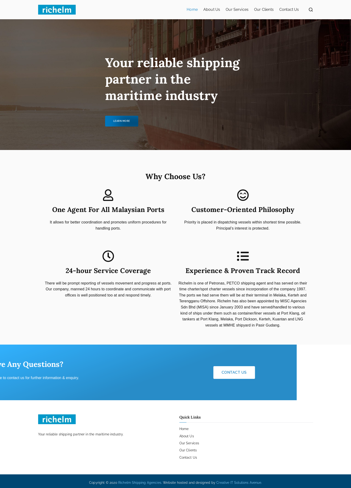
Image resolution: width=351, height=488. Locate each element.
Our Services (237, 9)
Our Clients (264, 9)
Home (192, 9)
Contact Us (289, 9)
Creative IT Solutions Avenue (238, 482)
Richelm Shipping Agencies (139, 482)
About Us (211, 9)
